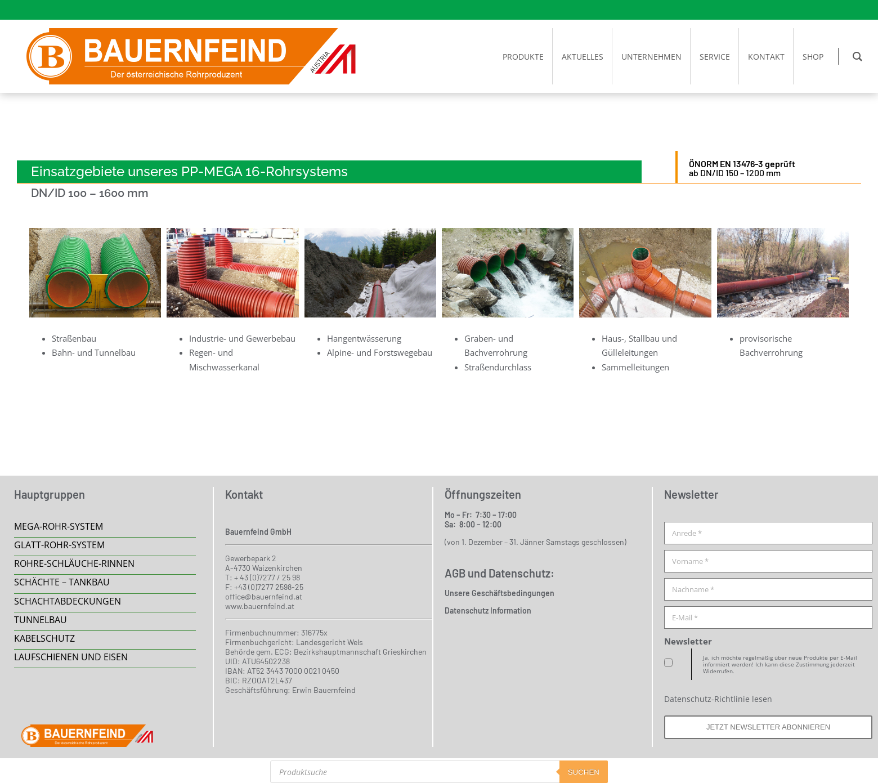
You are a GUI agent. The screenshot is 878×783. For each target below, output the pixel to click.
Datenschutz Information (488, 610)
